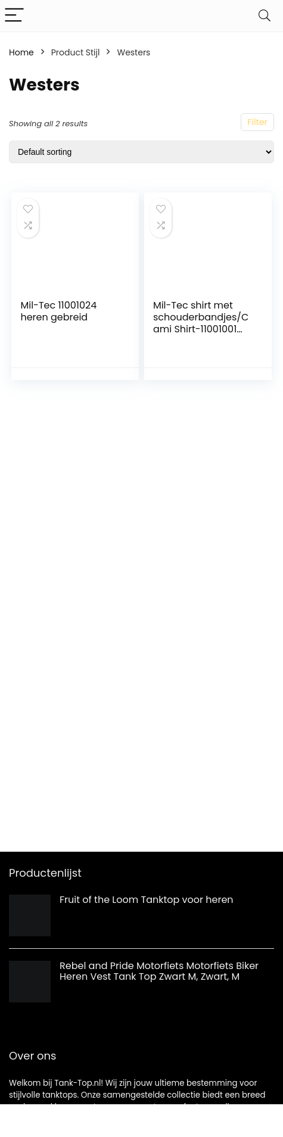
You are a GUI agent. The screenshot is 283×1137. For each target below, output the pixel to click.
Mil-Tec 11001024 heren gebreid (58, 311)
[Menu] (14, 16)
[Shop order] (141, 152)
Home (21, 52)
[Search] (264, 16)
